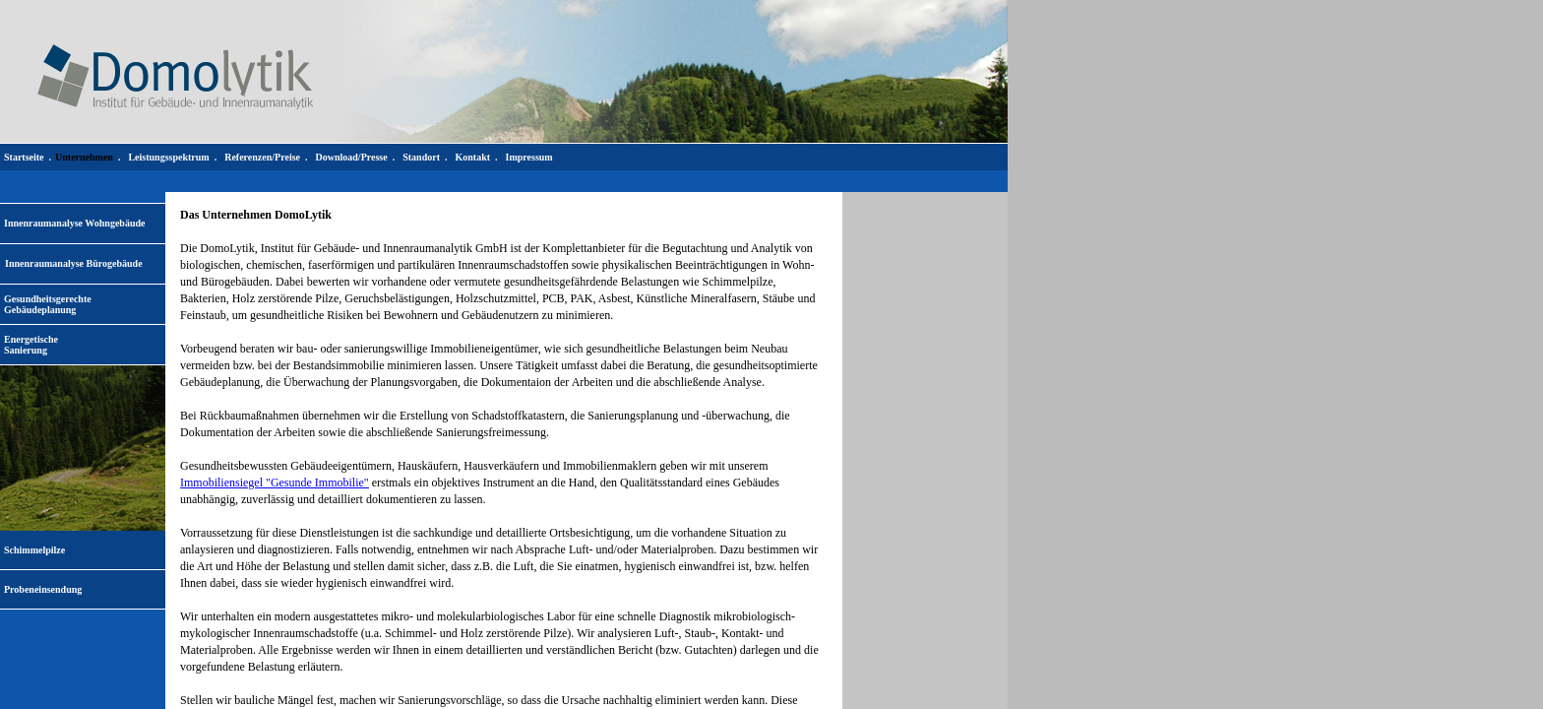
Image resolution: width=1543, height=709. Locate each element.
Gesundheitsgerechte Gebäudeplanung (48, 304)
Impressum (529, 157)
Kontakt (472, 157)
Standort (421, 157)
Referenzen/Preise (262, 157)
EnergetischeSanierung (31, 344)
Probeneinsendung (43, 589)
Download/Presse (352, 157)
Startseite (24, 157)
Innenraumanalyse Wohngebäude (74, 223)
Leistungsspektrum (168, 157)
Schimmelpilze (34, 550)
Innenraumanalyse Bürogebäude (74, 263)
